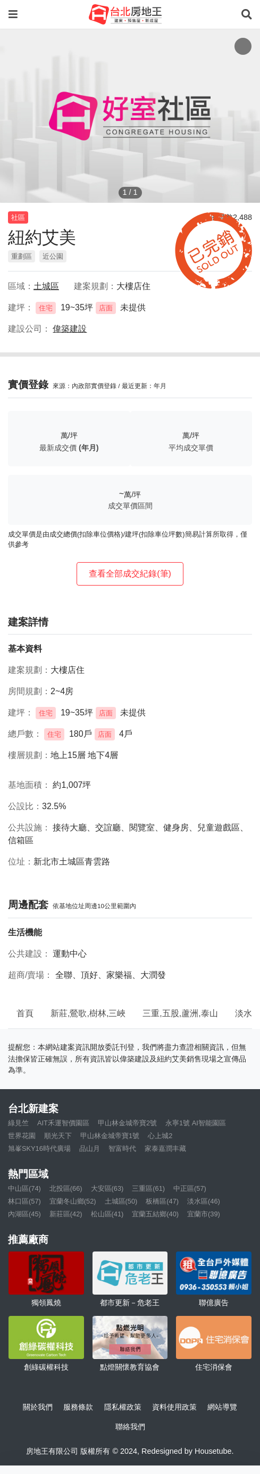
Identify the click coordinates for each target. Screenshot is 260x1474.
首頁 (24, 1013)
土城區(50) (121, 1201)
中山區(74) (24, 1188)
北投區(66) (65, 1188)
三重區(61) (148, 1188)
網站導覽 (222, 1407)
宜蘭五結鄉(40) (155, 1214)
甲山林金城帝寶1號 (109, 1136)
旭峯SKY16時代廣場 (39, 1148)
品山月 (89, 1148)
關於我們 (38, 1407)
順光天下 (58, 1136)
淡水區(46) (203, 1201)
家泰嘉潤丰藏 (165, 1148)
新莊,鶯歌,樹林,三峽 (88, 1013)
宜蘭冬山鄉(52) (72, 1201)
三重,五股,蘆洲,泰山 (179, 1013)
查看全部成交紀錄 (130, 573)
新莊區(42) (65, 1214)
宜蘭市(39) (203, 1214)
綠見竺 (18, 1123)
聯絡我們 (130, 1426)
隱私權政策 (122, 1407)
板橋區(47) (162, 1201)
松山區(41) (107, 1214)
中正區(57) (189, 1188)
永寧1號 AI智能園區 (195, 1123)
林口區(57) (24, 1201)
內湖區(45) (24, 1214)
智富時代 (122, 1148)
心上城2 (160, 1136)
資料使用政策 (174, 1407)
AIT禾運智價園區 (63, 1123)
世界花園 (22, 1136)
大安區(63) (107, 1188)
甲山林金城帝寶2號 (127, 1123)
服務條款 (78, 1407)
